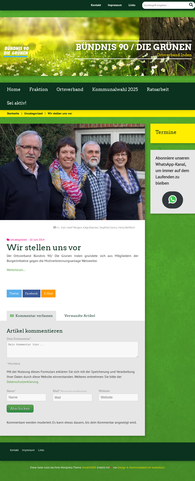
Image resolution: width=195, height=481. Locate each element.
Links (132, 5)
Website (104, 391)
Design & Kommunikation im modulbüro (141, 467)
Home (14, 89)
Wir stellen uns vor (44, 247)
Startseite (13, 113)
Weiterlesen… (16, 270)
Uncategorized (33, 113)
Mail (70, 391)
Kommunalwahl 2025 (115, 89)
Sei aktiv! (16, 103)
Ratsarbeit (158, 89)
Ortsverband (70, 89)
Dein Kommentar (19, 338)
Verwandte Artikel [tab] (80, 316)
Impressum (115, 5)
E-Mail (48, 293)
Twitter (14, 293)
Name (11, 391)
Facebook (31, 293)
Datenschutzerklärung (22, 382)
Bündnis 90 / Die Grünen (134, 47)
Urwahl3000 (89, 467)
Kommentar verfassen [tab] (34, 316)
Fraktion (38, 89)
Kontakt (96, 5)
